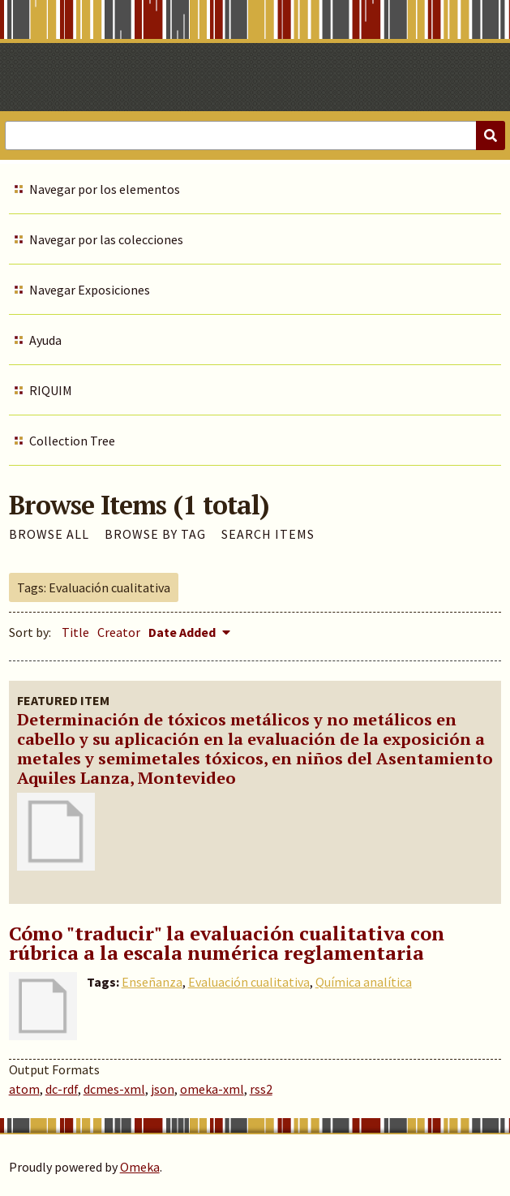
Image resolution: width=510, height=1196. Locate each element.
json (162, 1089)
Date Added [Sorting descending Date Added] (183, 632)
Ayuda (45, 340)
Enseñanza (152, 982)
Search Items (268, 534)
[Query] (255, 135)
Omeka (140, 1167)
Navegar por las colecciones (106, 239)
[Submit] (490, 135)
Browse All (49, 534)
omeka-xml (212, 1089)
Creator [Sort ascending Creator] (118, 632)
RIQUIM (50, 390)
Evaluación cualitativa (249, 982)
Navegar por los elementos (104, 189)
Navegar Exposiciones (89, 290)
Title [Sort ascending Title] (75, 632)
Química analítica (363, 982)
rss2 (261, 1089)
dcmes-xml (114, 1089)
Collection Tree (72, 440)
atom (24, 1089)
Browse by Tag (155, 534)
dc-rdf (61, 1089)
